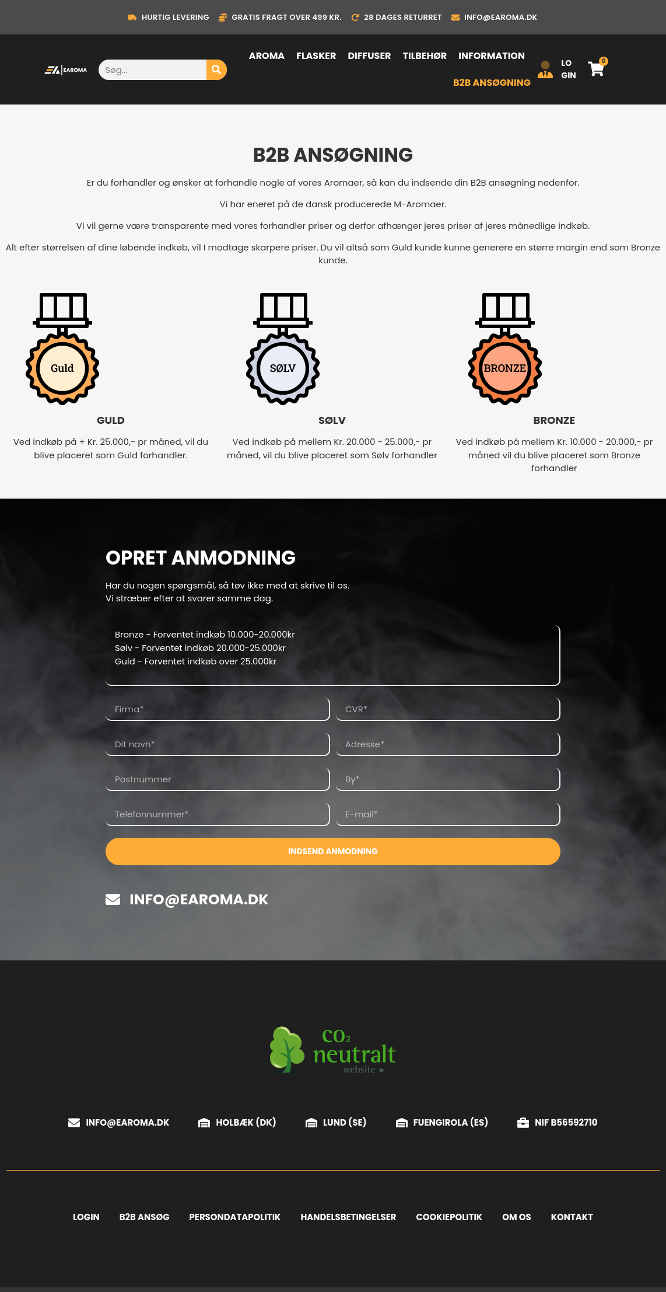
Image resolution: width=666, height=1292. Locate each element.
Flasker (316, 55)
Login (85, 1219)
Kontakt (573, 1219)
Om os (517, 1219)
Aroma (267, 55)
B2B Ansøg (143, 1219)
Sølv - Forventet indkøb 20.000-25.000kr (331, 649)
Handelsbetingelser (348, 1219)
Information (491, 55)
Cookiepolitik (449, 1219)
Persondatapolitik (234, 1219)
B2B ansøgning (492, 82)
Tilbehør (424, 55)
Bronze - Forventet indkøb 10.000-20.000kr (331, 635)
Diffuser (369, 55)
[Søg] (216, 70)
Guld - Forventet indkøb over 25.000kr (331, 663)
